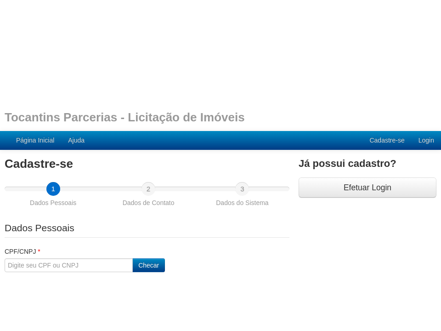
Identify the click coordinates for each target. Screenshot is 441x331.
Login (426, 140)
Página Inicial (35, 140)
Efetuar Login (367, 187)
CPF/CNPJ (22, 251)
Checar (148, 265)
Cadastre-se (386, 140)
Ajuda (76, 140)
